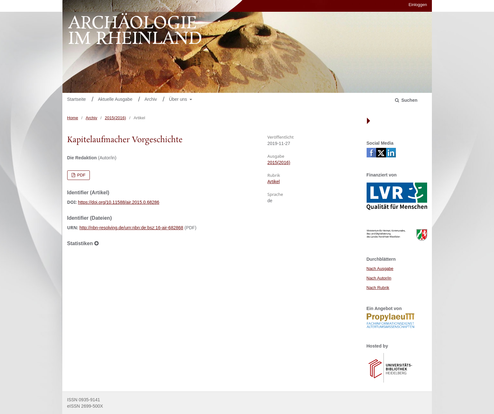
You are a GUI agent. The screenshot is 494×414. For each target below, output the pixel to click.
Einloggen (418, 4)
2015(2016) (115, 117)
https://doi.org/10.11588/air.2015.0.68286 (118, 202)
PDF (81, 175)
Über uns (178, 99)
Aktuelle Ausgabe (115, 99)
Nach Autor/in (379, 278)
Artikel (274, 181)
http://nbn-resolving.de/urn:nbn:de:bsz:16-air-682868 (131, 227)
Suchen (408, 100)
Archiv (151, 99)
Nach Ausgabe (380, 268)
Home (72, 117)
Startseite (76, 99)
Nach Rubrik (378, 287)
